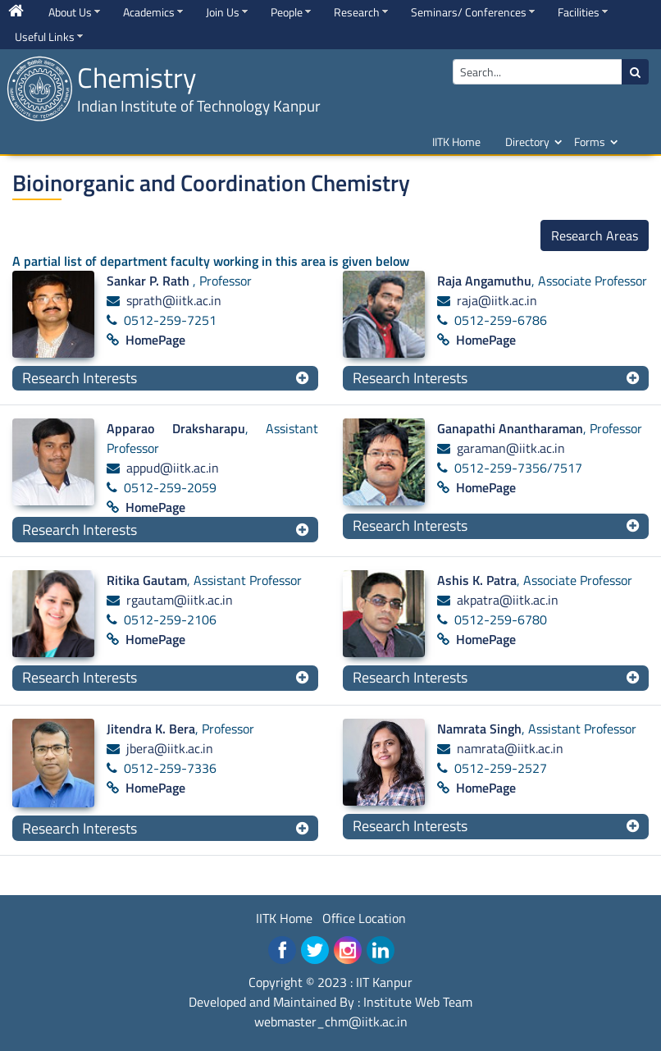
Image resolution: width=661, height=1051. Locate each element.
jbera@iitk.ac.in (169, 748)
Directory (527, 141)
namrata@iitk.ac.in (510, 748)
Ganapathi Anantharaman (510, 428)
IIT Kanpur (384, 982)
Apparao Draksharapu (176, 428)
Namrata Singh (479, 728)
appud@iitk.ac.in (172, 468)
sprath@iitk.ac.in (173, 300)
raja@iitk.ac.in (497, 300)
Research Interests (79, 378)
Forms (589, 141)
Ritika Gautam (147, 580)
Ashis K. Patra (477, 580)
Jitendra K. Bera (151, 728)
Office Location (364, 918)
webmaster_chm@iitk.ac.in (331, 1021)
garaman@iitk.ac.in (511, 448)
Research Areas (594, 235)
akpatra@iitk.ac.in (507, 600)
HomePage (155, 340)
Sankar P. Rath (150, 280)
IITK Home (456, 141)
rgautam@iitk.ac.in (179, 600)
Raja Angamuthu (484, 280)
